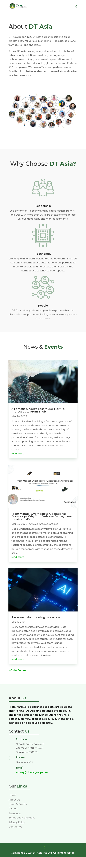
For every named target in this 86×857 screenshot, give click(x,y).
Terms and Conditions (22, 817)
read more (17, 453)
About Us (14, 799)
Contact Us (15, 826)
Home (12, 795)
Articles (33, 524)
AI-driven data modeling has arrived (36, 617)
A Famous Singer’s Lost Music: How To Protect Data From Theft (38, 410)
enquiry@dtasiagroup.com (32, 772)
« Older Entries (17, 670)
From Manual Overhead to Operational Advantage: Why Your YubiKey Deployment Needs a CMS (41, 516)
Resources (15, 813)
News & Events (18, 804)
